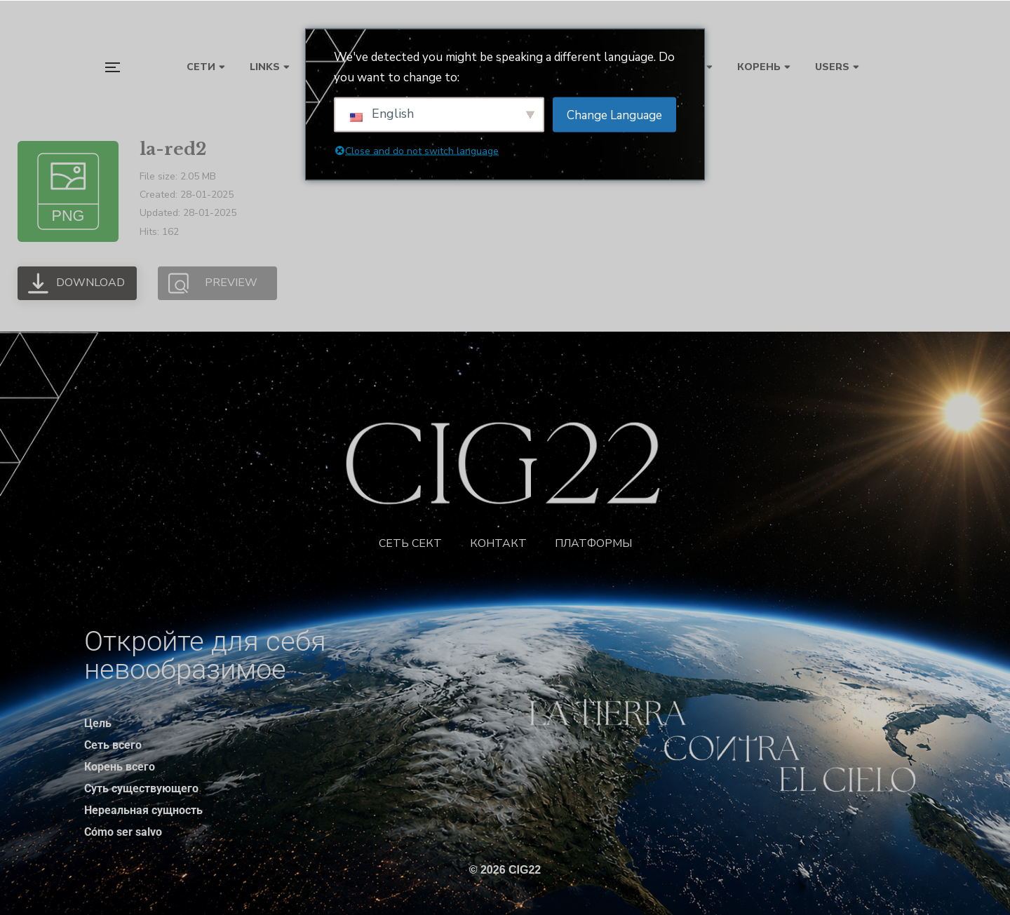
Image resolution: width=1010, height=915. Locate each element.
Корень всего (119, 766)
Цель (98, 723)
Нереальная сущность (143, 810)
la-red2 (173, 149)
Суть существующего (141, 788)
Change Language (614, 115)
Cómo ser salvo (123, 832)
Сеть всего (113, 745)
